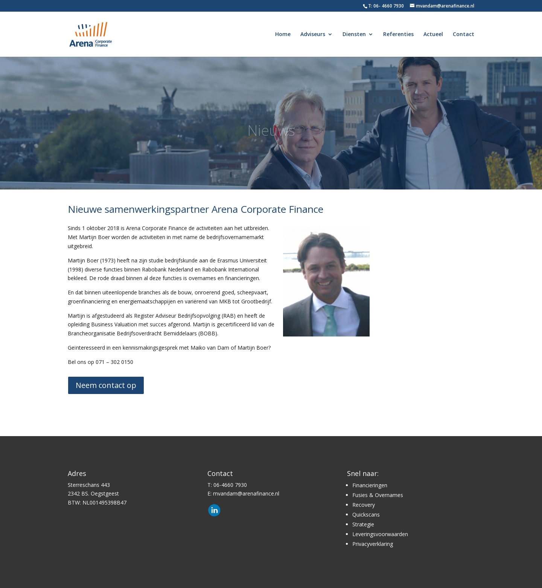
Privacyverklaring (372, 543)
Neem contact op (106, 385)
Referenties (398, 35)
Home (283, 35)
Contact (463, 35)
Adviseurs (312, 35)
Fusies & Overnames (377, 495)
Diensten (354, 35)
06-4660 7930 (230, 484)
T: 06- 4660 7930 (386, 6)
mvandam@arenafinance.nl (246, 493)
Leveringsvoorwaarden (380, 534)
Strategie (363, 524)
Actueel (433, 35)
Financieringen (369, 485)
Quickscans (366, 514)
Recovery (363, 504)
